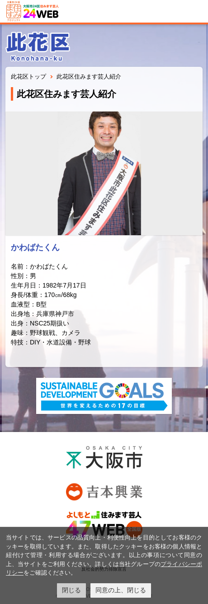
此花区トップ (28, 76)
